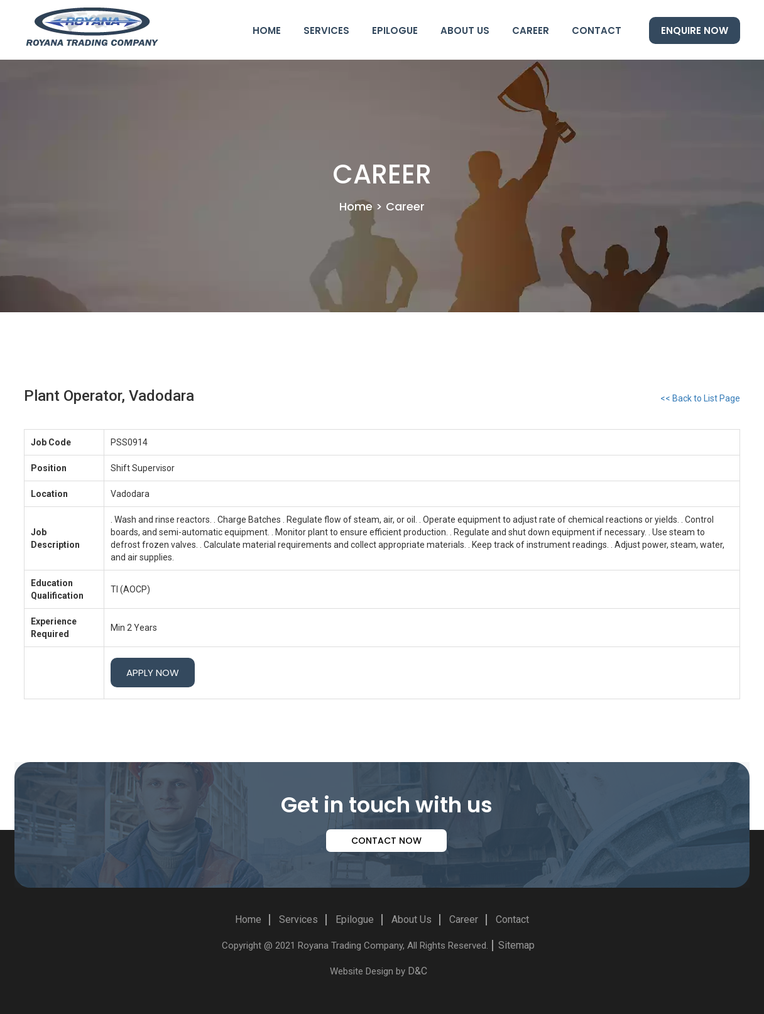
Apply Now (152, 672)
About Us (464, 30)
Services (326, 30)
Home (267, 30)
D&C (417, 971)
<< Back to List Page (700, 398)
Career (530, 30)
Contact (596, 30)
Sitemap (516, 945)
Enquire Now (694, 30)
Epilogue (395, 30)
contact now (386, 840)
